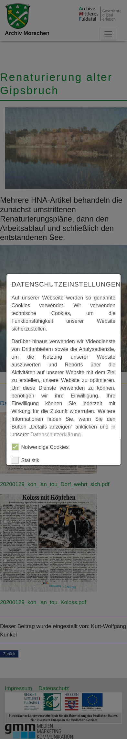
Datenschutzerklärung (55, 434)
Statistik (25, 460)
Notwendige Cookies (40, 447)
